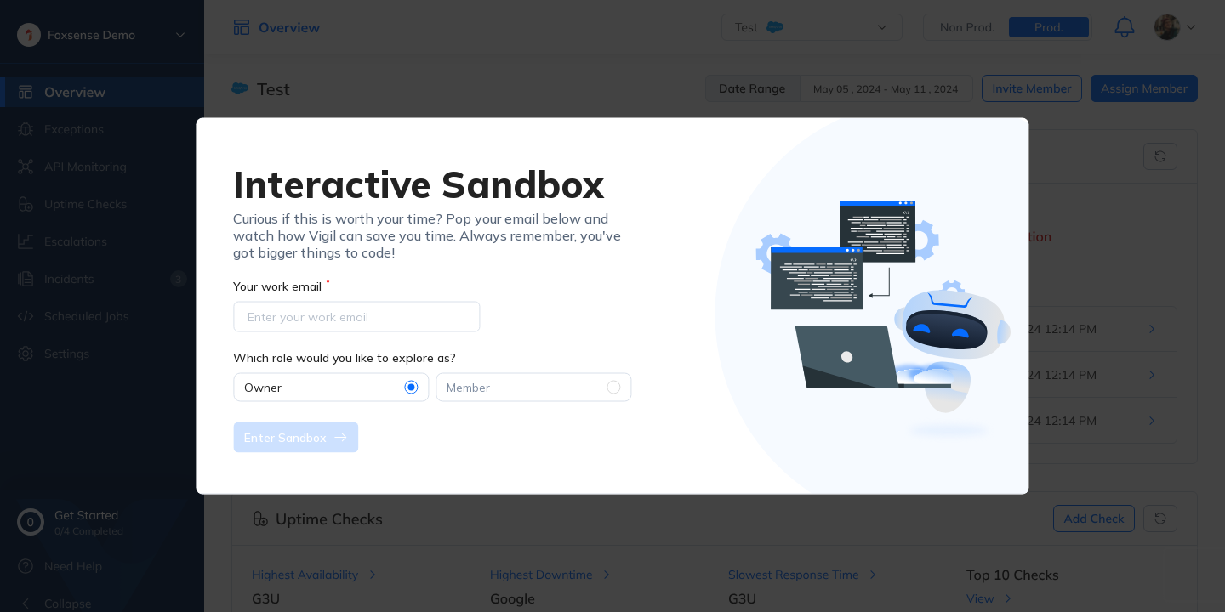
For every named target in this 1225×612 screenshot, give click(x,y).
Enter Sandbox (295, 437)
